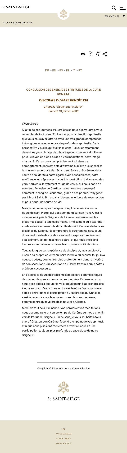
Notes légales (63, 434)
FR (67, 70)
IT (74, 70)
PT (80, 70)
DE (47, 70)
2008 (19, 22)
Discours (8, 22)
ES (61, 70)
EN (54, 70)
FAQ (63, 429)
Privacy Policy (63, 443)
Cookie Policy (63, 438)
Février (28, 22)
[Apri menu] (122, 8)
